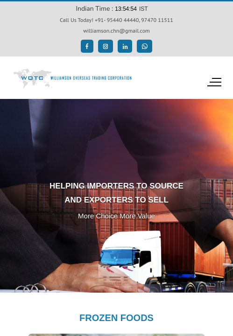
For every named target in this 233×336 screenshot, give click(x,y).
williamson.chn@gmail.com (116, 30)
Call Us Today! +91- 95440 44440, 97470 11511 (116, 19)
